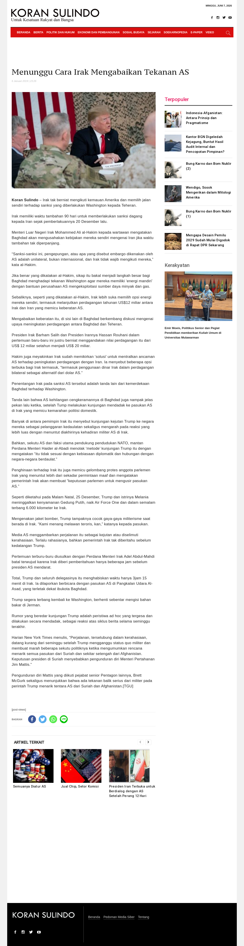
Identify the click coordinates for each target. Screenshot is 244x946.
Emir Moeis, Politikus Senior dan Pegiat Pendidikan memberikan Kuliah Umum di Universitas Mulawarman (193, 332)
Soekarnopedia (176, 32)
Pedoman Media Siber (119, 917)
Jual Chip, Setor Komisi (80, 786)
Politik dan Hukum (61, 32)
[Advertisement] (84, 853)
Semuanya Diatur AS (29, 786)
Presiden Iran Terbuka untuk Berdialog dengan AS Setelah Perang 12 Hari (132, 791)
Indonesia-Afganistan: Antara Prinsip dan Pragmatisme (204, 118)
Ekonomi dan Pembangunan (98, 32)
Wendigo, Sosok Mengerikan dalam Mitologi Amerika (208, 192)
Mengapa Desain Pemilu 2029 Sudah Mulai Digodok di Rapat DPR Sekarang (208, 240)
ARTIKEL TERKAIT (29, 742)
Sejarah (154, 32)
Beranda (23, 32)
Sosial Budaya (133, 32)
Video (210, 32)
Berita (38, 32)
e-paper (196, 32)
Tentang (143, 917)
